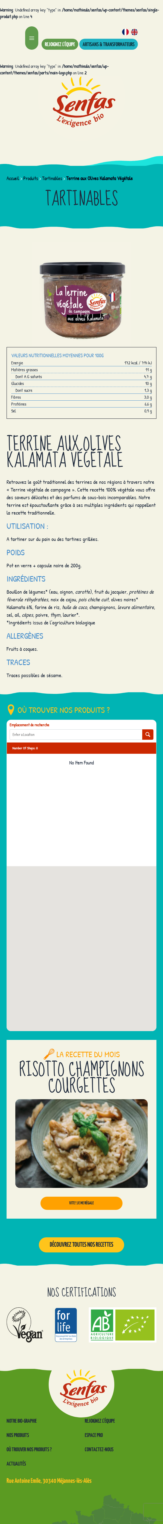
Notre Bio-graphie (22, 1421)
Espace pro (94, 1435)
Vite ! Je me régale (81, 1203)
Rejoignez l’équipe (60, 44)
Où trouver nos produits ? (29, 1449)
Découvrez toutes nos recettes (81, 1245)
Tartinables (52, 178)
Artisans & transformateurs (109, 44)
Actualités (16, 1464)
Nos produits (18, 1435)
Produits (30, 178)
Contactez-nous (99, 1449)
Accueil (13, 178)
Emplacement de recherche (29, 725)
